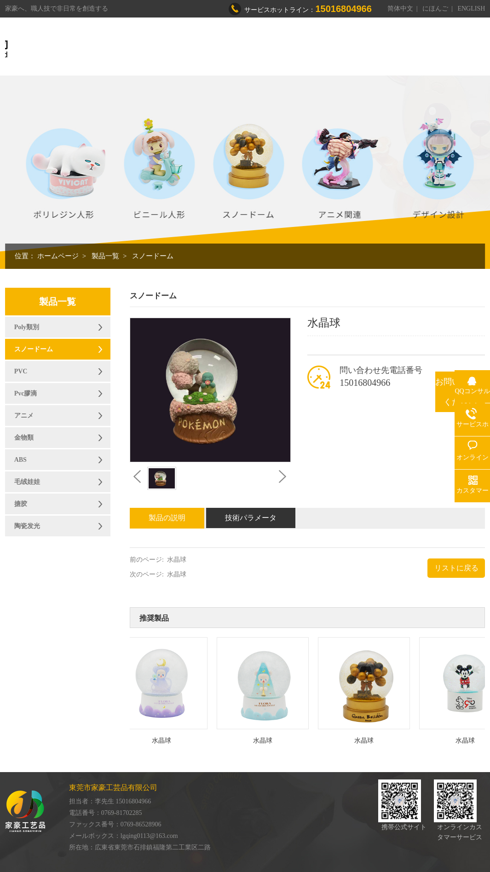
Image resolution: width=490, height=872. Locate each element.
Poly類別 (26, 327)
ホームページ (58, 256)
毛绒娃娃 (27, 481)
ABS (20, 459)
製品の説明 (167, 518)
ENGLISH (471, 8)
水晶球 (176, 559)
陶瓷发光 (27, 526)
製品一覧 (105, 256)
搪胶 (20, 503)
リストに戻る (456, 568)
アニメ (24, 415)
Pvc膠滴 (25, 393)
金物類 (24, 437)
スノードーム (152, 256)
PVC (21, 371)
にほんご (435, 8)
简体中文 (400, 8)
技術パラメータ (251, 518)
